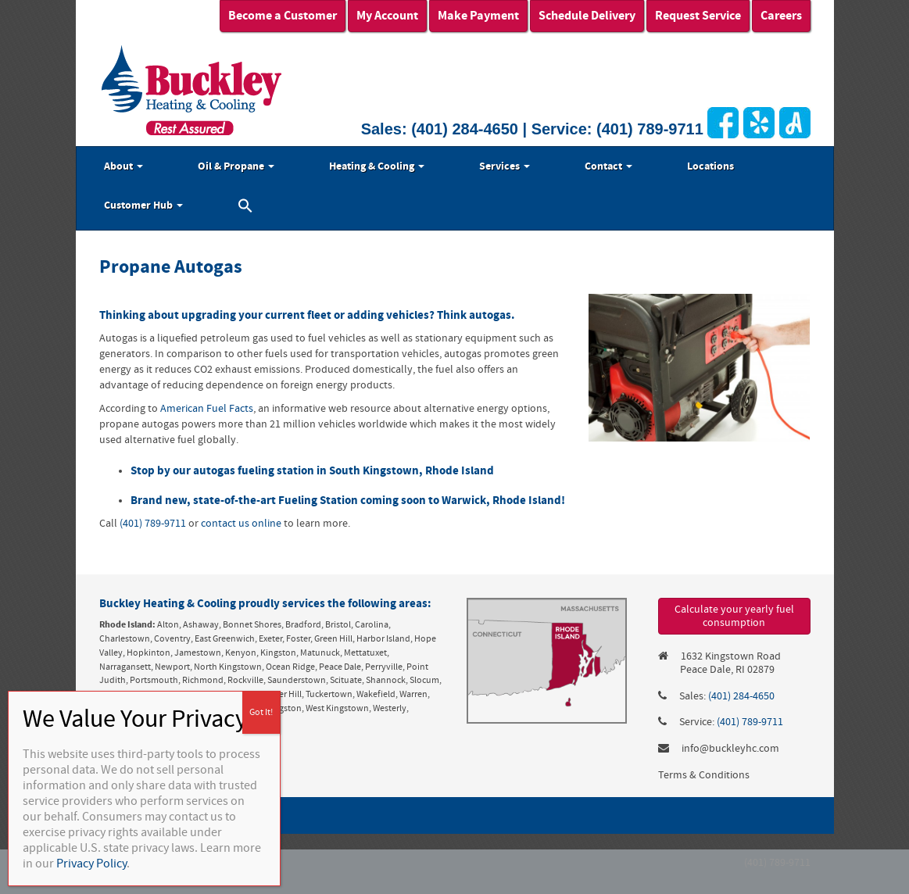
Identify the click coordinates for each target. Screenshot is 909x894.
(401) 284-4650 (464, 129)
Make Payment (478, 15)
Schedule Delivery (587, 15)
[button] (245, 208)
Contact (608, 166)
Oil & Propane (236, 166)
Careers (781, 15)
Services (504, 166)
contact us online (241, 524)
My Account (387, 15)
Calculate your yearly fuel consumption (734, 616)
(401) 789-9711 (649, 129)
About (123, 166)
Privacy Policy (91, 863)
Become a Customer (282, 15)
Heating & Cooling (376, 166)
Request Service (698, 15)
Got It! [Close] (261, 712)
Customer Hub (143, 205)
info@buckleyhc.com (730, 749)
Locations (710, 166)
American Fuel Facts (206, 409)
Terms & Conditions (704, 775)
